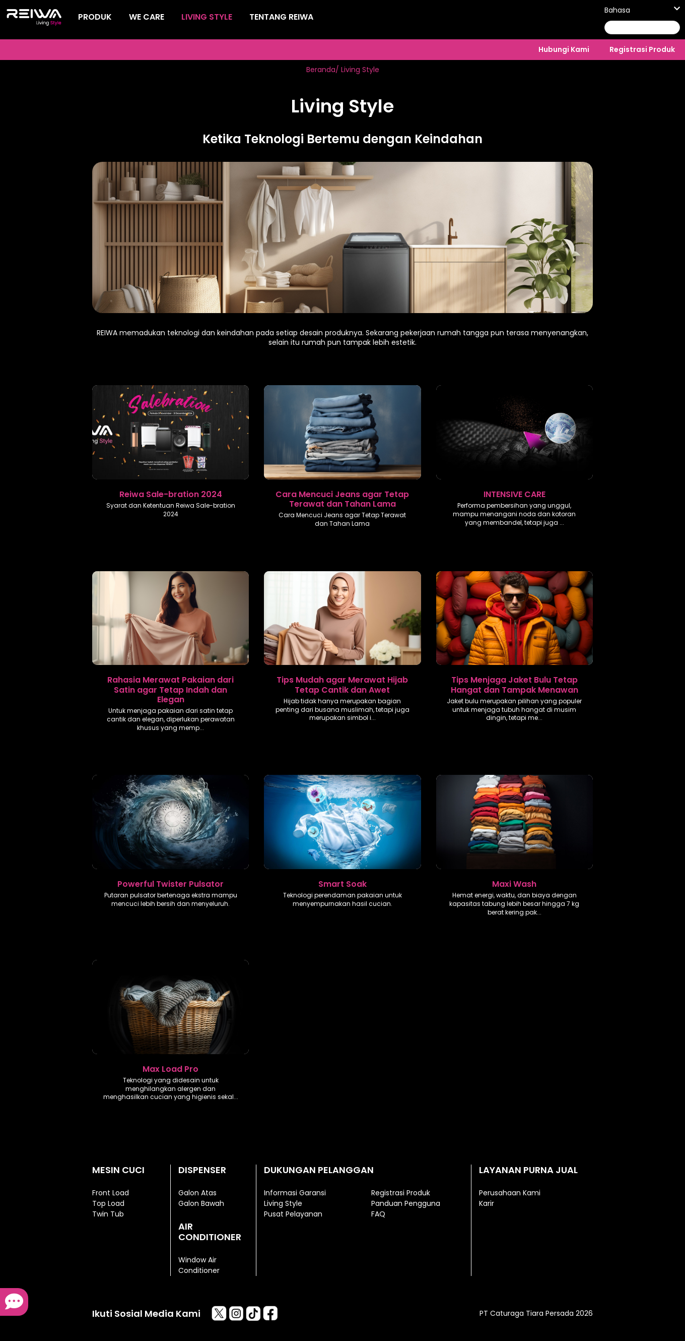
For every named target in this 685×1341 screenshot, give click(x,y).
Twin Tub (108, 1214)
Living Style (206, 17)
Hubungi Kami (563, 49)
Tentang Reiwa (281, 17)
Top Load (108, 1203)
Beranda (320, 70)
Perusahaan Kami (509, 1193)
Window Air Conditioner (199, 1265)
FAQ (378, 1214)
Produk (95, 17)
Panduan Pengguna (405, 1203)
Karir (486, 1203)
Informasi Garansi (295, 1193)
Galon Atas (197, 1193)
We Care (146, 17)
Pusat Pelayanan (293, 1214)
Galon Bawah (201, 1203)
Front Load (110, 1193)
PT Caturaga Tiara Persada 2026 (536, 1313)
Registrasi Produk (642, 49)
